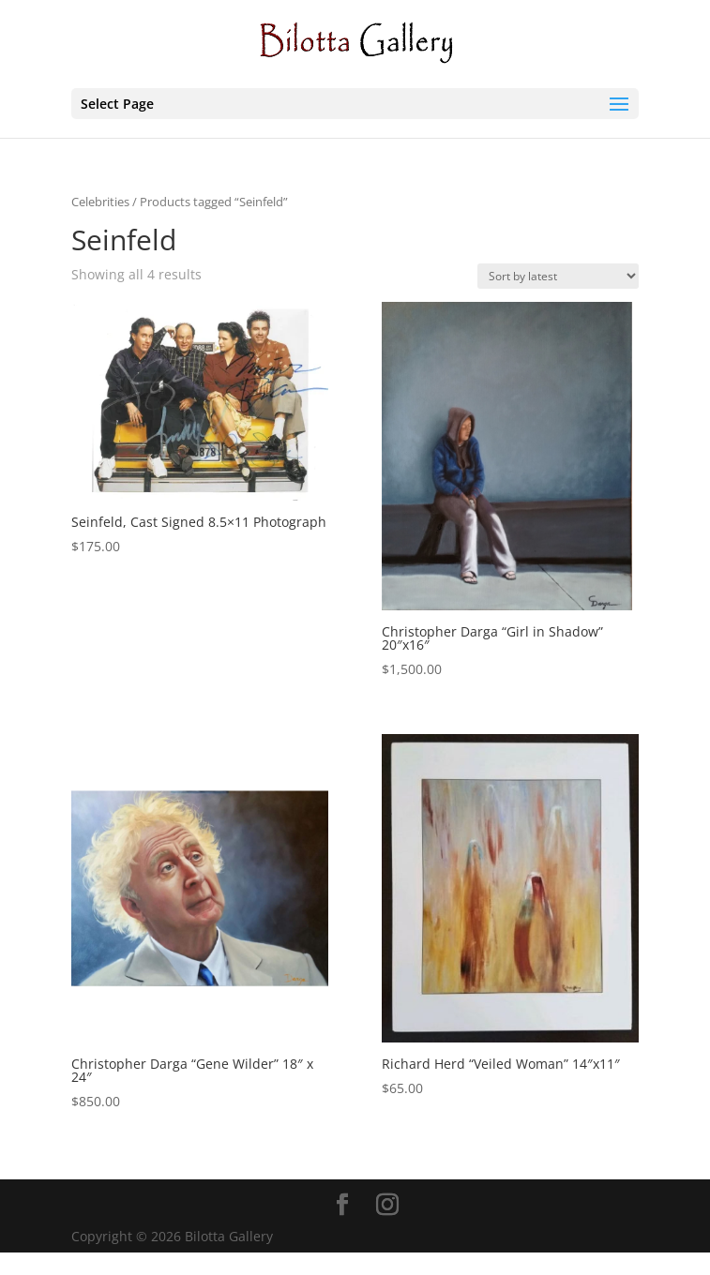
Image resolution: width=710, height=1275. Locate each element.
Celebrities (100, 201)
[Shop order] (558, 276)
